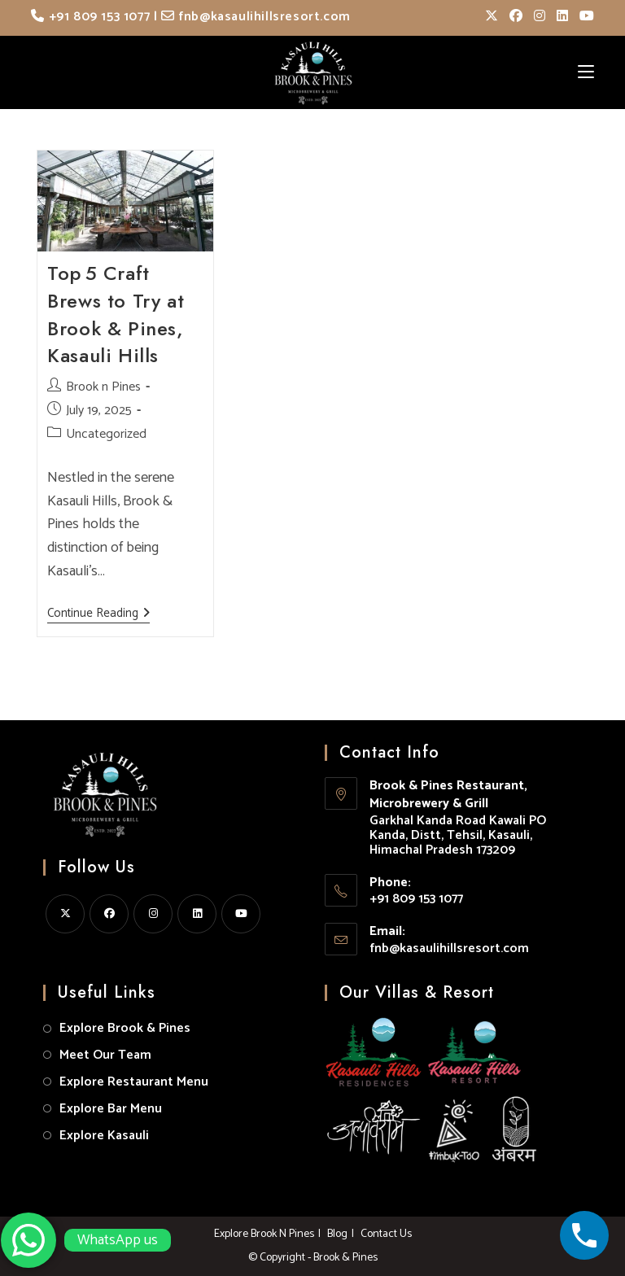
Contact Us (386, 1234)
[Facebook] (109, 913)
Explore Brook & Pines (124, 1028)
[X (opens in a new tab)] (491, 17)
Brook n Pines (103, 387)
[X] (65, 913)
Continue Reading (98, 614)
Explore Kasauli (104, 1136)
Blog (337, 1234)
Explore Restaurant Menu (133, 1082)
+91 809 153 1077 (90, 17)
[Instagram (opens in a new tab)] (539, 17)
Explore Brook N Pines (264, 1234)
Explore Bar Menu (110, 1109)
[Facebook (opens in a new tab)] (516, 17)
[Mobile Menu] (586, 72)
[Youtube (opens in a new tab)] (584, 17)
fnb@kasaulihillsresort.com (256, 17)
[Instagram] (153, 913)
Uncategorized (106, 434)
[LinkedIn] (196, 913)
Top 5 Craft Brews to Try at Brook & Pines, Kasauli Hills (115, 314)
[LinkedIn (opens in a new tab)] (562, 17)
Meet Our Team (105, 1055)
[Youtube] (240, 913)
